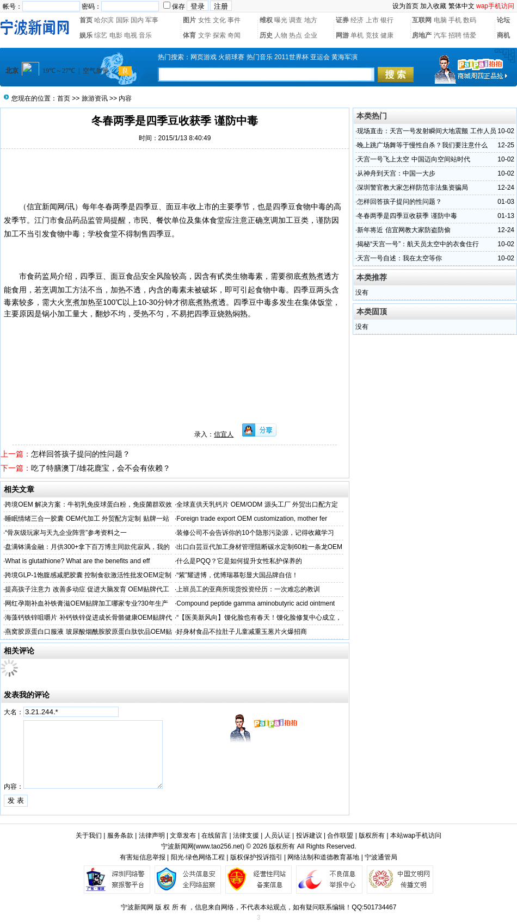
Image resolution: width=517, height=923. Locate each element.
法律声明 (152, 835)
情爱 (469, 35)
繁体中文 (461, 6)
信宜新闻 (42, 206)
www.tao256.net (219, 846)
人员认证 (277, 835)
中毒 (318, 206)
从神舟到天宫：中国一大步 (396, 173)
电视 (130, 35)
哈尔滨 (104, 20)
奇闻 (234, 35)
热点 (295, 35)
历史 (266, 35)
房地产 (422, 35)
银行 (386, 20)
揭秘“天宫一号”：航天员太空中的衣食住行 (418, 244)
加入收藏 (433, 6)
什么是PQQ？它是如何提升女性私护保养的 (239, 561)
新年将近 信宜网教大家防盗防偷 (403, 230)
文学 (204, 35)
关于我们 (89, 835)
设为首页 (405, 6)
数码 (469, 20)
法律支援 (246, 835)
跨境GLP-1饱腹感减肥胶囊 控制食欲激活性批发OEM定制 (88, 575)
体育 (189, 35)
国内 (137, 20)
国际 (122, 20)
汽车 (440, 35)
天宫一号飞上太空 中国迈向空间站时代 (413, 159)
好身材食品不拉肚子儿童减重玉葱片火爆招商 (241, 631)
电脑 (440, 20)
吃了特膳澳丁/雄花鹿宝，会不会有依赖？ (100, 468)
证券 (342, 20)
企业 (310, 35)
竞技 (372, 35)
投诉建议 (309, 835)
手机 (454, 20)
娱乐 (86, 35)
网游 (342, 35)
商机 (503, 35)
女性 (204, 20)
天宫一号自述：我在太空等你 (399, 258)
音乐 (145, 35)
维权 (266, 20)
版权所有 (372, 835)
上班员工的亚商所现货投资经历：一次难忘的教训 (248, 589)
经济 (357, 20)
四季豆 (284, 206)
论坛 (503, 20)
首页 (86, 20)
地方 (310, 20)
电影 (115, 35)
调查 (295, 20)
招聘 (454, 35)
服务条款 (120, 835)
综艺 (100, 35)
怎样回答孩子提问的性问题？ (80, 454)
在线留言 (214, 835)
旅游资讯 (95, 98)
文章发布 (183, 835)
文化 (219, 20)
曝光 (280, 20)
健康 (386, 35)
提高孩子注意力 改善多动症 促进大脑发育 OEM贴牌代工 (87, 589)
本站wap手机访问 (415, 835)
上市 (372, 20)
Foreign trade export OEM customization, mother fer (251, 518)
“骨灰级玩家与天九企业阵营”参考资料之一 (66, 533)
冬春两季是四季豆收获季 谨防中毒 (407, 216)
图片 (189, 20)
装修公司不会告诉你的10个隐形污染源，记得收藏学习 (255, 533)
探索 (219, 35)
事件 (234, 20)
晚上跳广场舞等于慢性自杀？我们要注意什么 (422, 145)
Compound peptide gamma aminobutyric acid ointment (255, 603)
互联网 (422, 20)
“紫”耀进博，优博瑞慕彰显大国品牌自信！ (237, 575)
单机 (357, 35)
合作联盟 (340, 835)
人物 (280, 35)
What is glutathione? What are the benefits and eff (77, 561)
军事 (151, 20)
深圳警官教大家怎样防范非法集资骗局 (412, 187)
